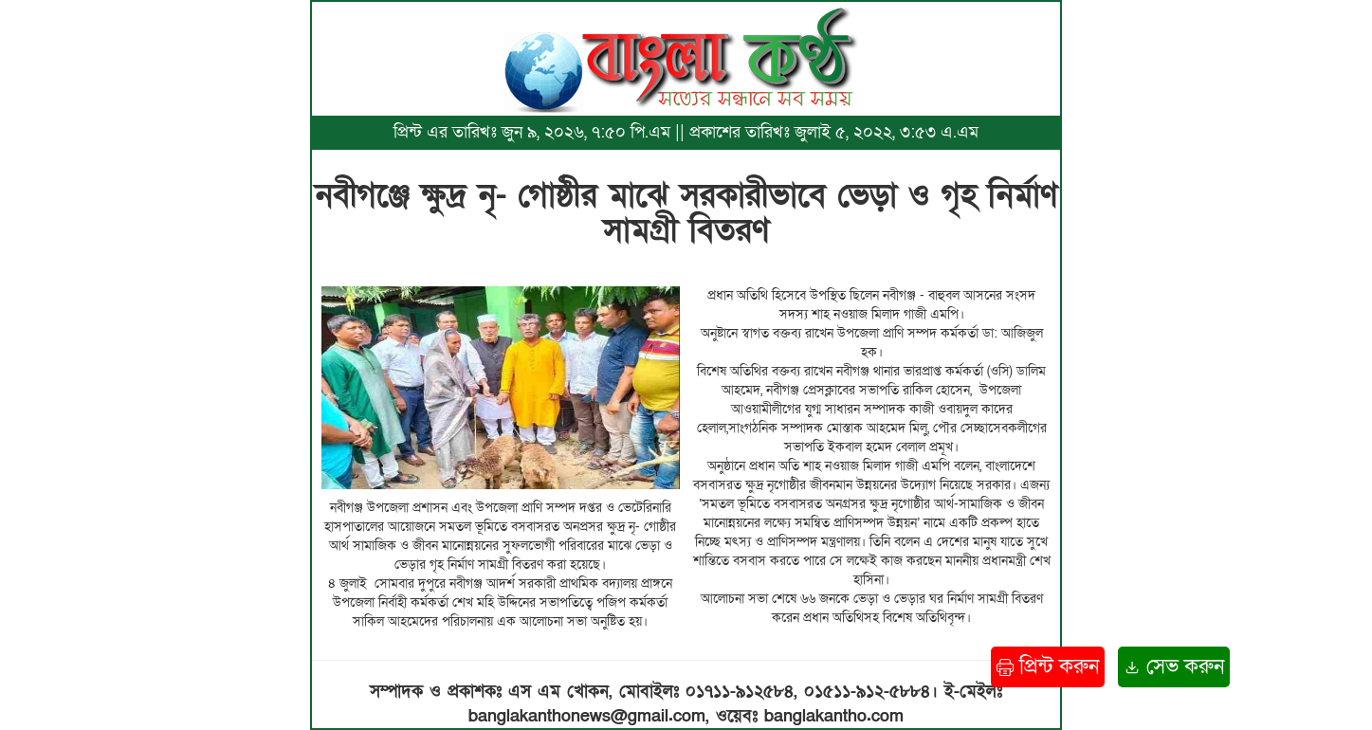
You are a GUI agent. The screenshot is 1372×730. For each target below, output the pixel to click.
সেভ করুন (1174, 667)
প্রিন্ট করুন (1048, 667)
